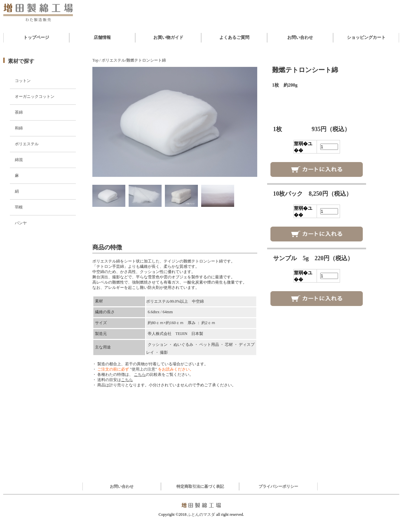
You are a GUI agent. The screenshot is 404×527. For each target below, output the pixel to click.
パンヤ (21, 223)
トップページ (36, 37)
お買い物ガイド (168, 37)
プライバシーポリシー (278, 486)
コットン (23, 80)
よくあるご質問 (234, 37)
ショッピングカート (366, 37)
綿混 (19, 159)
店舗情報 (102, 37)
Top (95, 60)
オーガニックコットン (34, 96)
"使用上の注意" (143, 369)
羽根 (19, 207)
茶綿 (19, 112)
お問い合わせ (300, 37)
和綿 (19, 128)
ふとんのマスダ (201, 514)
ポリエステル (27, 144)
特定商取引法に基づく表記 (200, 486)
